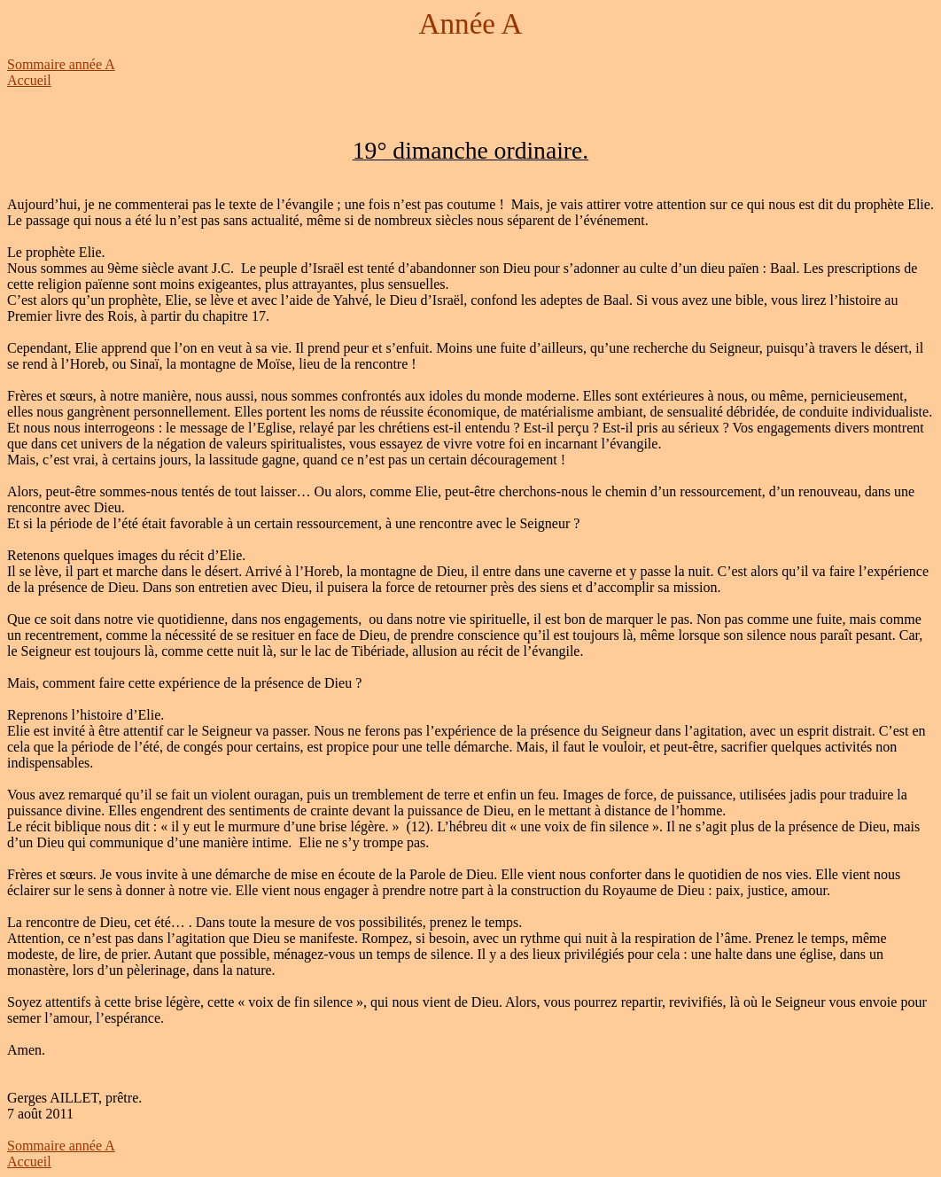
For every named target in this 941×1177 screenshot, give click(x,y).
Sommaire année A (61, 64)
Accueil (29, 80)
